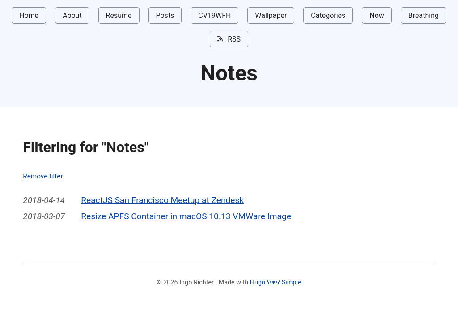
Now (376, 15)
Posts (165, 15)
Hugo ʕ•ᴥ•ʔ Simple (275, 282)
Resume (119, 15)
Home (28, 15)
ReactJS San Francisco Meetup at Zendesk (162, 200)
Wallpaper (271, 15)
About (72, 15)
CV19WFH (214, 15)
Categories (328, 15)
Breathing (423, 15)
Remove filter (43, 176)
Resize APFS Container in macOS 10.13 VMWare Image (186, 216)
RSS (229, 38)
